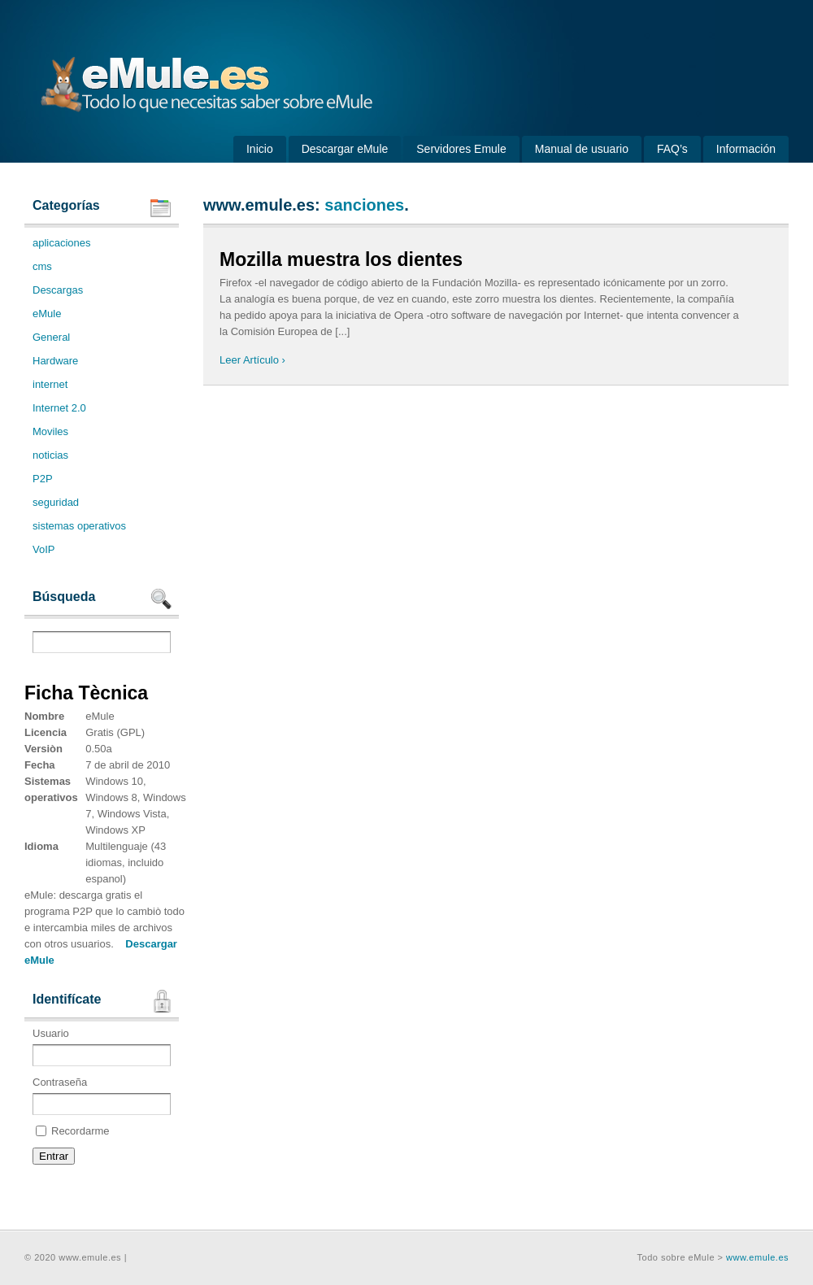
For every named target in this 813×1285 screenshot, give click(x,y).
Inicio (259, 148)
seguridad (56, 502)
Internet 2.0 (59, 408)
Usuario (102, 1046)
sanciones (364, 205)
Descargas (58, 290)
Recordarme (73, 1131)
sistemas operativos (79, 526)
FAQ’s (672, 148)
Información (746, 148)
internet (50, 384)
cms (42, 266)
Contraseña (102, 1095)
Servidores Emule (461, 148)
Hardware (55, 361)
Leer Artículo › (252, 360)
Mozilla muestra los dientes (341, 259)
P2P (43, 479)
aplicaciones (62, 243)
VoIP (43, 549)
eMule (47, 313)
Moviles (50, 431)
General (51, 337)
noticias (50, 455)
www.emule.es (757, 1257)
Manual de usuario (581, 148)
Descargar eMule (345, 148)
